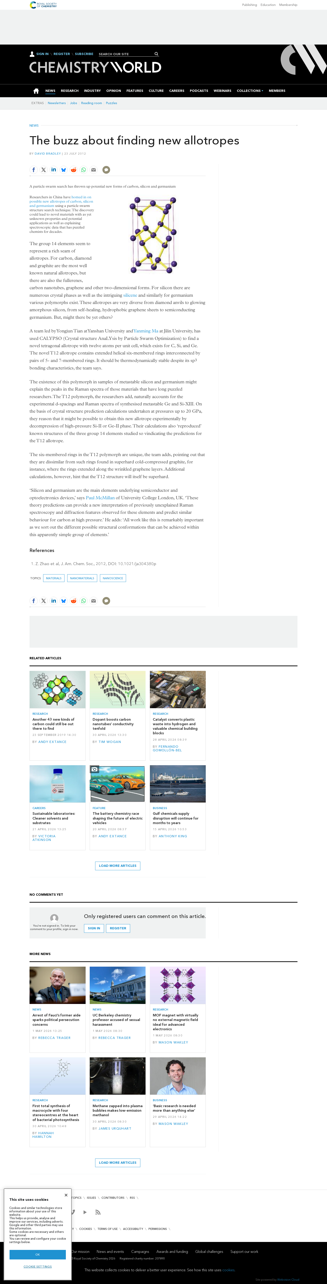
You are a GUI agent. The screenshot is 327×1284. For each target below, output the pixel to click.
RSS (132, 1197)
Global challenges (209, 1251)
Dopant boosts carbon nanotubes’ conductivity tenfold (113, 724)
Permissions (158, 1229)
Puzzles (111, 103)
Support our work (244, 1251)
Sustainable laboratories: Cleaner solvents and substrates (53, 818)
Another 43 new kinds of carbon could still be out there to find (53, 724)
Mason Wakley (173, 1042)
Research (40, 713)
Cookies (85, 1229)
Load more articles (117, 866)
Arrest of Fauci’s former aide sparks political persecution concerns (56, 1020)
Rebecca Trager (54, 1038)
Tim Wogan (110, 742)
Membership (288, 5)
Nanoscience (113, 578)
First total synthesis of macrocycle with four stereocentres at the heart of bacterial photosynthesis (55, 1113)
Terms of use (107, 1229)
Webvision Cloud (288, 1279)
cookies (228, 1270)
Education (268, 5)
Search (156, 54)
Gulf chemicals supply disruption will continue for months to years (175, 818)
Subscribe (84, 54)
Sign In (42, 54)
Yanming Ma (146, 331)
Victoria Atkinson (44, 838)
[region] (38, 1234)
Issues (91, 1197)
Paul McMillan (100, 497)
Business (160, 808)
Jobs (73, 103)
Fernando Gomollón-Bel (167, 748)
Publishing (249, 5)
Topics (76, 1197)
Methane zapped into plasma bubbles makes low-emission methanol (118, 1110)
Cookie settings (38, 1266)
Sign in (94, 928)
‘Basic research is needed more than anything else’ (174, 1108)
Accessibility (133, 1229)
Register (62, 54)
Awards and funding (172, 1251)
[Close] (66, 1195)
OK (37, 1254)
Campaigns (140, 1251)
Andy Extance (52, 742)
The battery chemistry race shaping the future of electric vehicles (118, 818)
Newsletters (57, 103)
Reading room (91, 103)
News (34, 126)
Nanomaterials (82, 578)
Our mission (80, 1251)
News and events (110, 1251)
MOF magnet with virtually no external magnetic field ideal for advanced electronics (175, 1022)
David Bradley (48, 153)
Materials (54, 578)
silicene (130, 295)
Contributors (113, 1197)
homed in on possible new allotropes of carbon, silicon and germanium (61, 201)
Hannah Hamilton (43, 1135)
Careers (39, 808)
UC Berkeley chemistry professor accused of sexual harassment (116, 1020)
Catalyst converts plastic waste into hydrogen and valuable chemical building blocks (175, 726)
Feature (99, 808)
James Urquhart (115, 1129)
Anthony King (173, 836)
